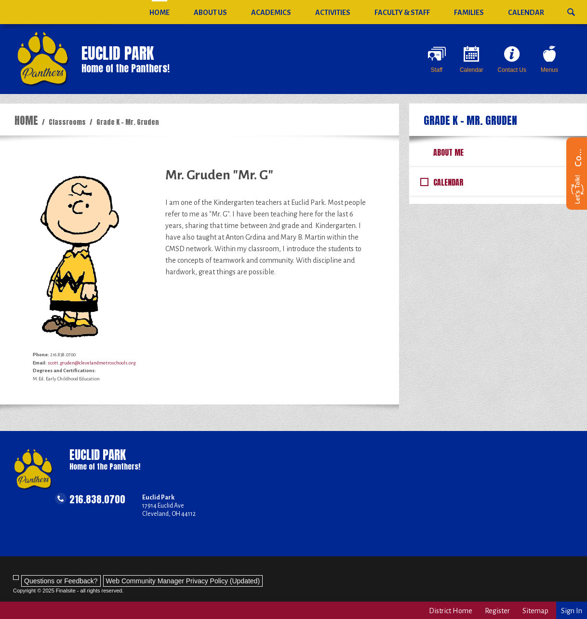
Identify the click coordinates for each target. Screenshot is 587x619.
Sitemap (535, 611)
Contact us (578, 157)
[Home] (159, 12)
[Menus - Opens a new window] (549, 59)
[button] (571, 8)
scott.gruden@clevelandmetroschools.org (91, 362)
